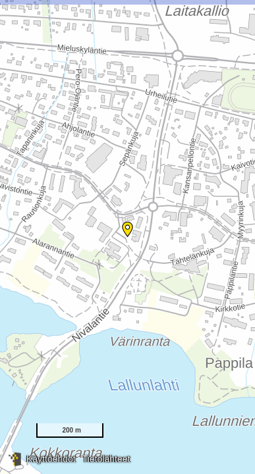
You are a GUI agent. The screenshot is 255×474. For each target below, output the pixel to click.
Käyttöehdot (51, 459)
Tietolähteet (106, 459)
